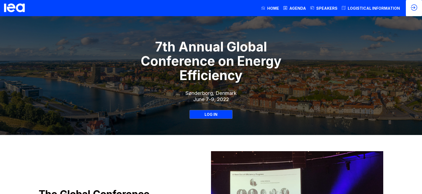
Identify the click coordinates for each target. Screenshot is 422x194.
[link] (270, 8)
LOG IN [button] (211, 114)
